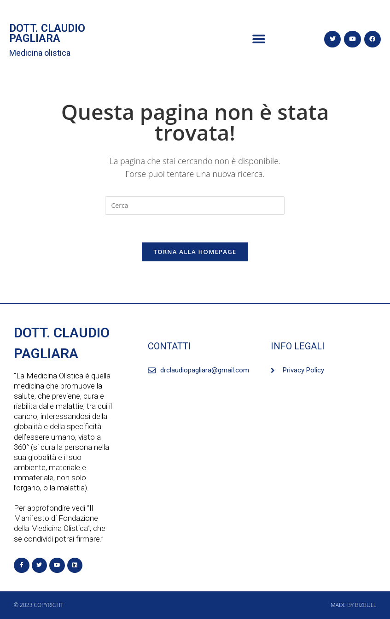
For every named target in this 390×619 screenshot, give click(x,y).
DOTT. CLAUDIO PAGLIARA (47, 33)
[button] (259, 39)
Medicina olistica (39, 53)
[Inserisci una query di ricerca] (195, 205)
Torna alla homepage (195, 252)
